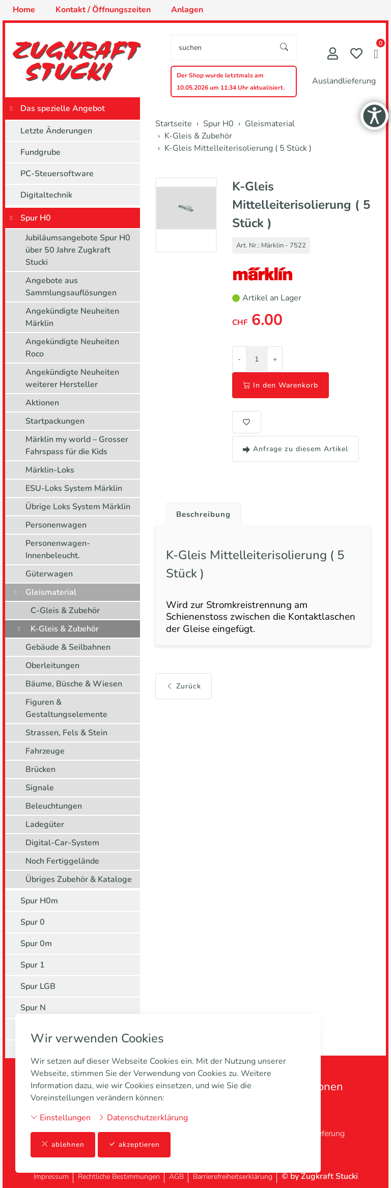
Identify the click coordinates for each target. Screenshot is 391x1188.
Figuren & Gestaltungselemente (66, 708)
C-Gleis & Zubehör (65, 610)
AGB (176, 1176)
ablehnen (63, 1144)
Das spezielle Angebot (62, 108)
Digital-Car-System (62, 842)
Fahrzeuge (45, 751)
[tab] (201, 512)
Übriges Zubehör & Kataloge (78, 879)
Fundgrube (40, 152)
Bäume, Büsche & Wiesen (73, 683)
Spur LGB (37, 986)
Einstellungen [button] (61, 1117)
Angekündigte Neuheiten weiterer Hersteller (72, 378)
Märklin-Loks (49, 470)
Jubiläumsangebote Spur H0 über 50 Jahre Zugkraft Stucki (77, 250)
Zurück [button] (183, 690)
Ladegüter (44, 824)
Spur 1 (32, 965)
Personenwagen (56, 525)
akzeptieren (134, 1144)
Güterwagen (49, 573)
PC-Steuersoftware (57, 173)
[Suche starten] (284, 48)
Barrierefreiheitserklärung (232, 1176)
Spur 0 (32, 922)
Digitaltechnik (46, 195)
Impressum (51, 1176)
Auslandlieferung (344, 81)
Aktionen (42, 402)
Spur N (33, 1007)
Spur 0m (36, 943)
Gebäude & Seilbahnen (67, 647)
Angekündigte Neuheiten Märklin (72, 317)
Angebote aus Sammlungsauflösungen (71, 286)
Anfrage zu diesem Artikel (295, 449)
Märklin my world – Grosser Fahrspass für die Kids (76, 445)
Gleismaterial (50, 592)
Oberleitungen (52, 665)
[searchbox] (222, 48)
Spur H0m (39, 900)
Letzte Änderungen (56, 130)
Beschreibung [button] (205, 514)
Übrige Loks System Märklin (77, 506)
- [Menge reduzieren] (239, 359)
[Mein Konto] (332, 54)
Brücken (40, 769)
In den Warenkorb (280, 385)
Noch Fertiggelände (62, 861)
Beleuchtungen (53, 806)
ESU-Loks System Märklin (73, 488)
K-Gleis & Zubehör (65, 628)
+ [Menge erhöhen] (275, 359)
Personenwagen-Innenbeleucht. (57, 549)
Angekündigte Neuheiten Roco (72, 348)
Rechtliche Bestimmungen (119, 1176)
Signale (39, 787)
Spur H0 (35, 218)
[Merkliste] (356, 54)
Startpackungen (55, 421)
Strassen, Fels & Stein (66, 732)
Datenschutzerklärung (143, 1117)
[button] (376, 55)
